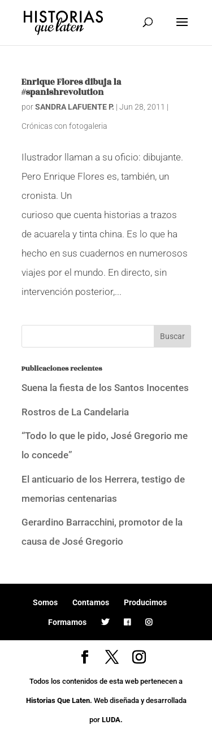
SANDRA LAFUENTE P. (74, 106)
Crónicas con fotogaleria (64, 126)
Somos (45, 602)
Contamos (90, 602)
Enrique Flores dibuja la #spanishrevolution (71, 87)
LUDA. (112, 719)
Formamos (67, 622)
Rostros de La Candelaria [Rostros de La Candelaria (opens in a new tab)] (75, 412)
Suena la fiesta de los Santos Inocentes (105, 387)
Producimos (145, 602)
